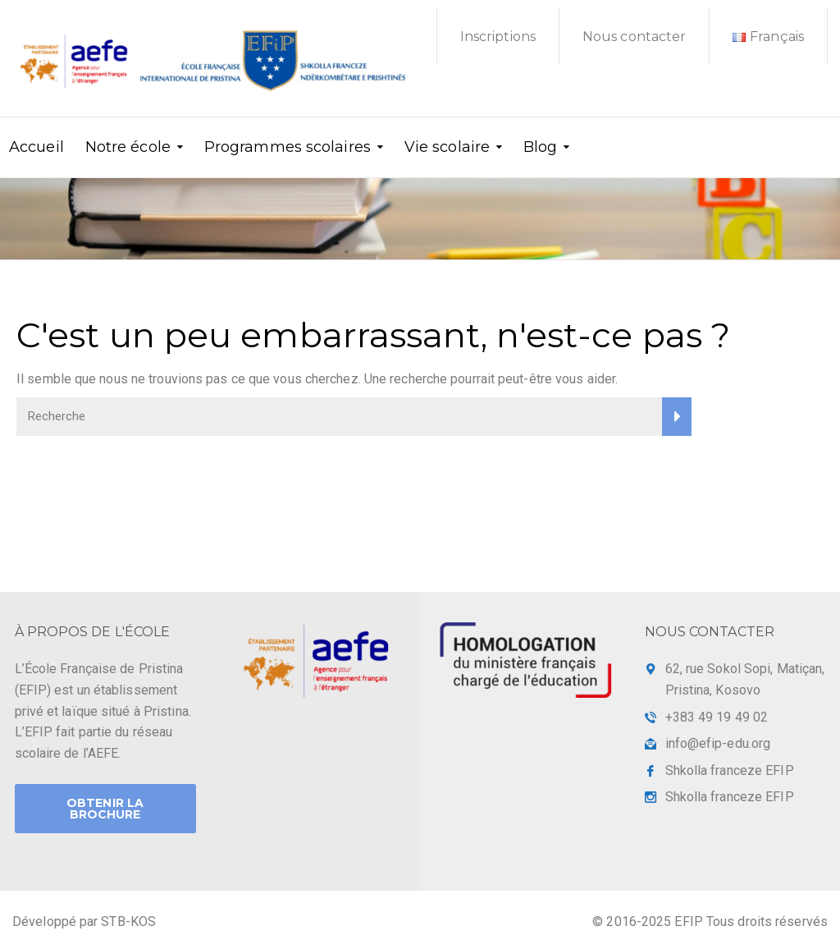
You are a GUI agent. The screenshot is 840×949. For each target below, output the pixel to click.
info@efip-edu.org (718, 743)
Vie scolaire (447, 146)
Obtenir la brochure (105, 808)
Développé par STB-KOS (84, 921)
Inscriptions (498, 36)
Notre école (128, 146)
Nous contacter (634, 36)
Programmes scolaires (287, 146)
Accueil (36, 146)
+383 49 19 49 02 (717, 717)
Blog (540, 146)
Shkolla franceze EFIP (729, 770)
